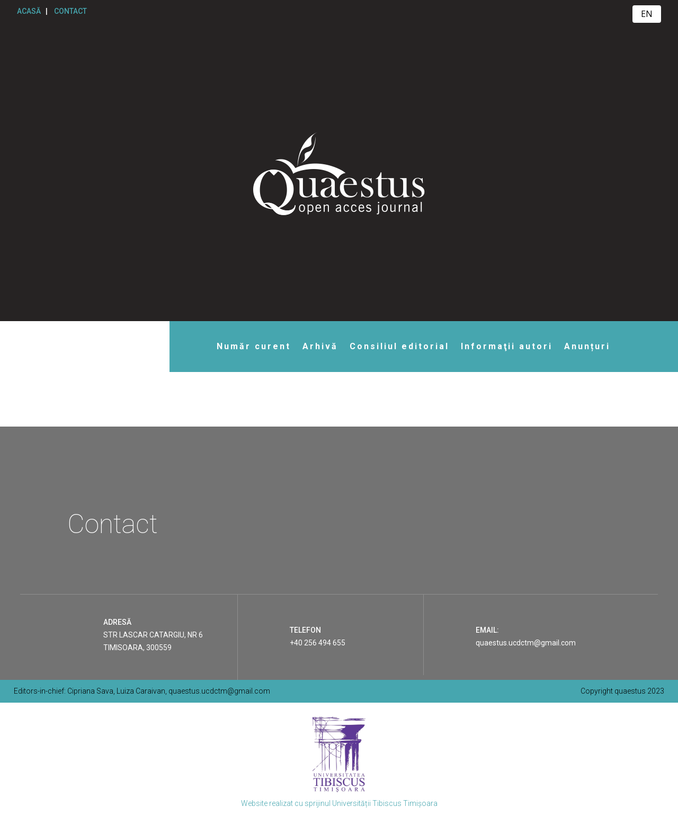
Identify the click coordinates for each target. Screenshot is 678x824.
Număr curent (254, 346)
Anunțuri (587, 346)
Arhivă (320, 346)
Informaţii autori (506, 346)
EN (647, 14)
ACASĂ (29, 11)
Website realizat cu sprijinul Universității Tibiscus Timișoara (339, 803)
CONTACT (70, 11)
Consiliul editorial (399, 346)
